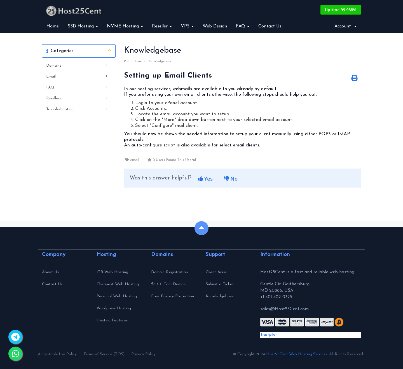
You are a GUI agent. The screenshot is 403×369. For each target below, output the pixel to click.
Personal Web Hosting (117, 296)
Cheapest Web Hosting (118, 284)
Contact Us (270, 26)
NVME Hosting (125, 26)
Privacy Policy (143, 354)
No (231, 178)
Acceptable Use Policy (57, 354)
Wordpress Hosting (114, 308)
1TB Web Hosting (112, 272)
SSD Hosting (83, 26)
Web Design (215, 26)
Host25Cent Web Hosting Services (296, 354)
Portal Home (133, 61)
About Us (50, 272)
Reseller (162, 26)
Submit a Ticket (220, 284)
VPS (187, 26)
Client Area (216, 272)
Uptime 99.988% (341, 9)
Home (52, 26)
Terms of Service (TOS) (104, 354)
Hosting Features (112, 320)
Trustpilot (268, 335)
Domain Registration (169, 272)
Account (345, 26)
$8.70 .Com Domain (168, 284)
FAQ (242, 26)
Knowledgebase (160, 61)
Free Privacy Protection (172, 296)
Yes (205, 178)
